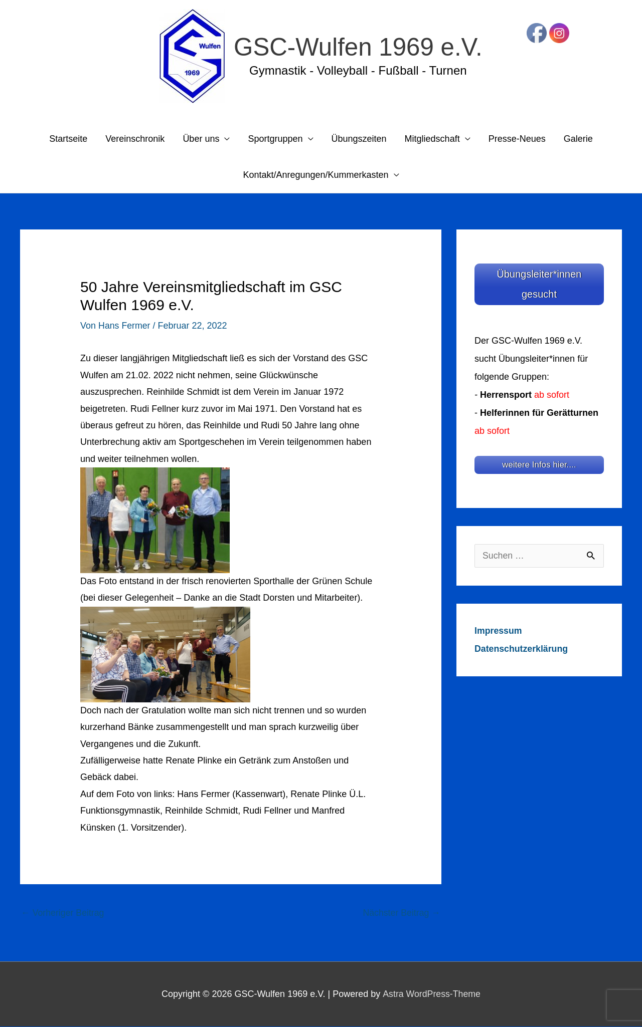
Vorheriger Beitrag (63, 913)
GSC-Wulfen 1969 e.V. (358, 47)
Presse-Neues (517, 139)
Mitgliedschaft (432, 139)
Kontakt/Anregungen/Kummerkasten (315, 175)
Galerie (578, 139)
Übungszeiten (359, 139)
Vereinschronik (135, 139)
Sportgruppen (275, 139)
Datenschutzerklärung (521, 647)
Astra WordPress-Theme (431, 994)
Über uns (201, 139)
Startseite (68, 139)
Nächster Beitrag (401, 913)
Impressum (498, 629)
